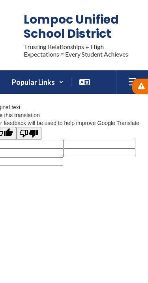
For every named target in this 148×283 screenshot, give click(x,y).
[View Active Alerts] (140, 86)
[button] (37, 82)
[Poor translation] (28, 133)
